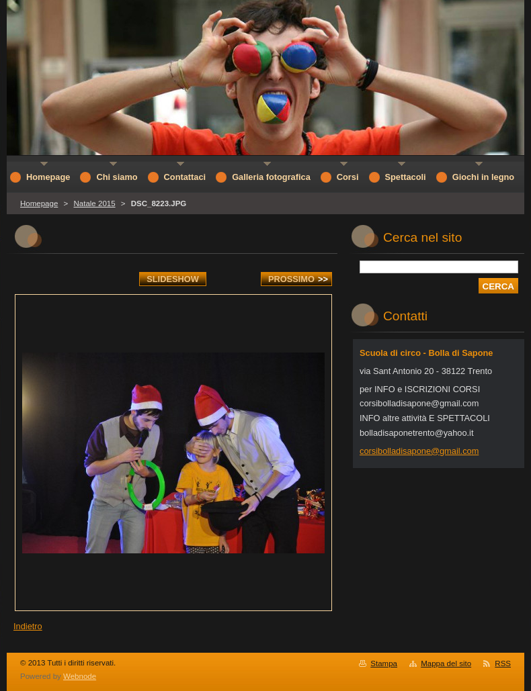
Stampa (383, 663)
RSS (503, 663)
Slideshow (173, 279)
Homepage (39, 203)
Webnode (79, 676)
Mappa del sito (446, 663)
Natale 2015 (94, 203)
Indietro (27, 626)
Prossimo (298, 279)
